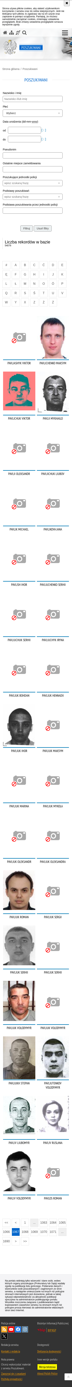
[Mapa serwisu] (11, 32)
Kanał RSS (4, 1329)
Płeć (5, 106)
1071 (53, 1231)
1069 (34, 1231)
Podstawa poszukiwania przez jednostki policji (30, 204)
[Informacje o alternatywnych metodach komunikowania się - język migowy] (18, 32)
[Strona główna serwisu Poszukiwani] (5, 32)
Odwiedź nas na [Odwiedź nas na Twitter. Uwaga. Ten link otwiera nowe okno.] (4, 1336)
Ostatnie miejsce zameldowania (22, 163)
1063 (43, 1222)
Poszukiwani (29, 69)
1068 (25, 1231)
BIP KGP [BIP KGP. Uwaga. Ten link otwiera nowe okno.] (52, 1330)
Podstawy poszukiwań (16, 190)
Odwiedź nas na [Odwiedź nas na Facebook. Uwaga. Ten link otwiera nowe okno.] (18, 1329)
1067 (15, 1231)
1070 (43, 1231)
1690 (6, 1241)
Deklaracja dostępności (49, 1351)
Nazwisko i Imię (12, 93)
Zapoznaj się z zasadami (13, 1373)
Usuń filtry (43, 228)
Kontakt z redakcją (10, 1351)
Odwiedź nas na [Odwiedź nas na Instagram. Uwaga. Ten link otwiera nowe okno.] (25, 1329)
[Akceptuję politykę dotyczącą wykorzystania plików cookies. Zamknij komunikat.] (67, 3)
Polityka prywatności (11, 1379)
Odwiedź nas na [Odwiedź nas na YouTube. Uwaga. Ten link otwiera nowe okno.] (11, 1329)
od (4, 130)
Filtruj (26, 228)
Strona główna (11, 69)
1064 (53, 1222)
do (4, 139)
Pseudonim (9, 149)
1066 (6, 1231)
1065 (62, 1222)
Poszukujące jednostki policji (20, 177)
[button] (65, 33)
